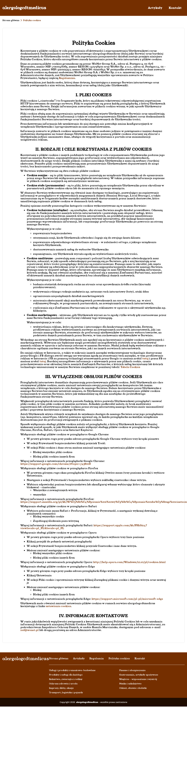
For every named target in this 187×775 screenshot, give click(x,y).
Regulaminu (67, 78)
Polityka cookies (119, 658)
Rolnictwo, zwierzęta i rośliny (65, 679)
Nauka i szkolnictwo (130, 683)
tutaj (145, 358)
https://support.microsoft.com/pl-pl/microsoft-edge (127, 599)
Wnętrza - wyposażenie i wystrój (138, 679)
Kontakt (175, 8)
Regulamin (96, 658)
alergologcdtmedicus (24, 8)
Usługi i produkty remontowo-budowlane (72, 670)
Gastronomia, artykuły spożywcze (138, 674)
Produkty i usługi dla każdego (66, 674)
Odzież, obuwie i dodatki (133, 688)
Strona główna (10, 20)
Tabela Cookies (130, 367)
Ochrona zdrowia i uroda (63, 683)
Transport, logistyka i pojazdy (66, 692)
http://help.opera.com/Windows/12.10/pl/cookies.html (129, 562)
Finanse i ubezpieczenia (132, 670)
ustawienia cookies (58, 606)
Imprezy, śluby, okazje (61, 688)
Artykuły (155, 8)
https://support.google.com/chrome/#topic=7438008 (55, 464)
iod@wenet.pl (29, 630)
